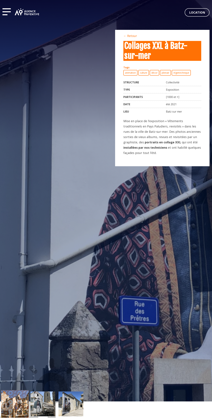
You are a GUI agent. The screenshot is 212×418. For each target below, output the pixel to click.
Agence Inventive (27, 11)
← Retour (130, 36)
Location (197, 12)
